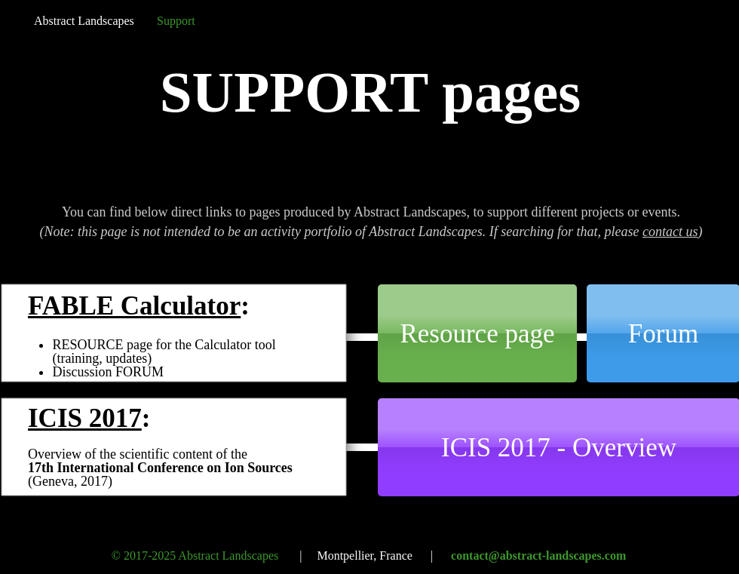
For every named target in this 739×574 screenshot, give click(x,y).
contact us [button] (670, 231)
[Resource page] (477, 333)
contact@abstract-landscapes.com (538, 555)
